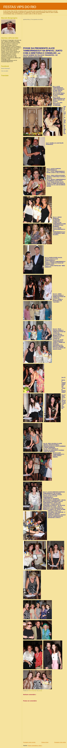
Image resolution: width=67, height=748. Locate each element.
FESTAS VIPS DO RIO (19, 7)
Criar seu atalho (4, 70)
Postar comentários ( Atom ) (35, 745)
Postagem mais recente (29, 742)
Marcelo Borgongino (5, 68)
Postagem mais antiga (60, 742)
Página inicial (44, 742)
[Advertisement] (44, 33)
